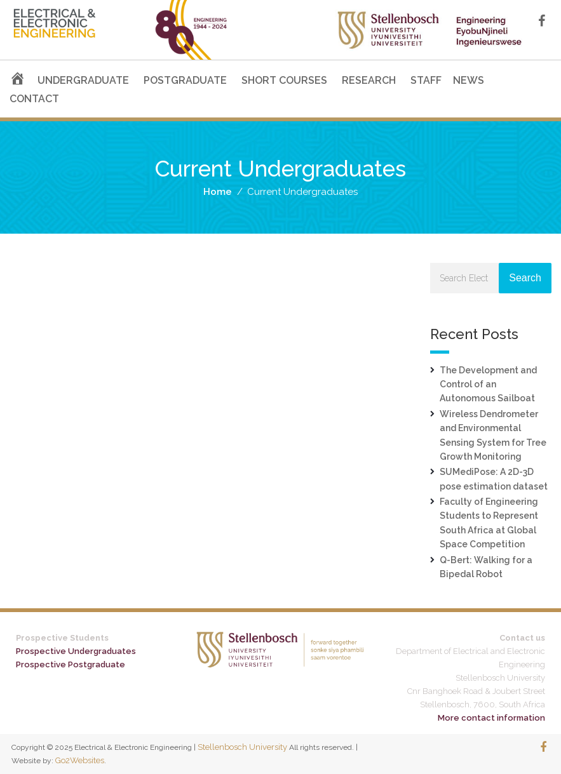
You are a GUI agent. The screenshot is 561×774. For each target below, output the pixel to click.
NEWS (468, 80)
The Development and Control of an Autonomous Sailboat (488, 384)
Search (525, 277)
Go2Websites (79, 760)
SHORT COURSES (284, 80)
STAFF (426, 80)
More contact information (491, 718)
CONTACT (34, 99)
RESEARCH (369, 80)
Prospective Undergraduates (76, 651)
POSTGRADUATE (185, 80)
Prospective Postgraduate (70, 664)
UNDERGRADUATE (83, 80)
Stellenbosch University (242, 747)
